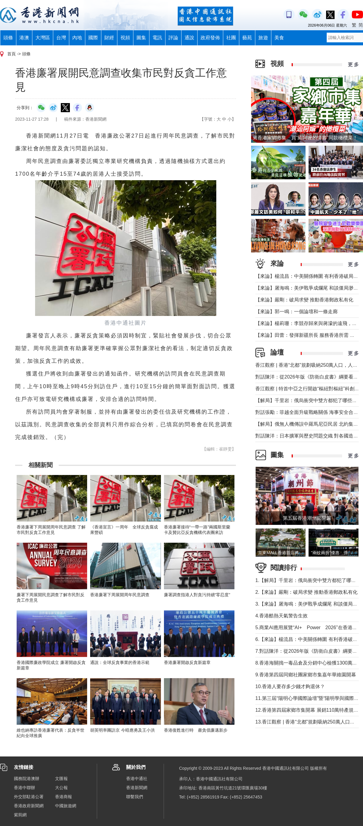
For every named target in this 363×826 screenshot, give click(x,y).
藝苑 (247, 37)
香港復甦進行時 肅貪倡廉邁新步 (195, 730)
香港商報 (63, 796)
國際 (93, 37)
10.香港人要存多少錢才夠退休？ (290, 686)
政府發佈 (210, 37)
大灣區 (42, 37)
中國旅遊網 (65, 805)
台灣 (61, 37)
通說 (189, 37)
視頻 (125, 37)
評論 (173, 37)
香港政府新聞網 (29, 805)
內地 (77, 37)
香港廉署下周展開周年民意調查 (119, 594)
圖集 (141, 37)
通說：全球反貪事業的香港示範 (119, 662)
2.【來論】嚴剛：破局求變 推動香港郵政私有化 (306, 592)
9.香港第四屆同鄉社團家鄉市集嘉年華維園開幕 (305, 674)
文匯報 (61, 778)
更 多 (353, 64)
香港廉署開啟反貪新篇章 (187, 662)
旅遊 (263, 37)
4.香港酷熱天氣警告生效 (281, 615)
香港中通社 (136, 778)
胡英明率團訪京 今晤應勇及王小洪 (122, 730)
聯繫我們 (134, 796)
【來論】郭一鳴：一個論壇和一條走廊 (296, 311)
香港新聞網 (136, 787)
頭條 (8, 37)
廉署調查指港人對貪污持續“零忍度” (197, 594)
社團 (231, 37)
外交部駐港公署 (29, 796)
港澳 (24, 37)
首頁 (11, 53)
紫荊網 (20, 814)
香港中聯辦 (24, 787)
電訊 (157, 37)
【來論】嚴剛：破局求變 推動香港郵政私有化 (304, 299)
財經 (109, 37)
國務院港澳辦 (26, 778)
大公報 (61, 787)
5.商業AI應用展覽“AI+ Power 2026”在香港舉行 (308, 627)
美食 (279, 37)
